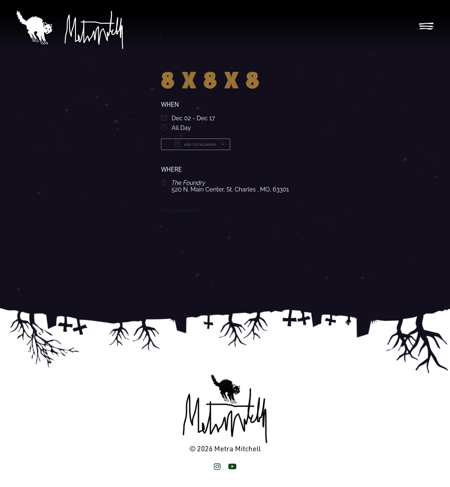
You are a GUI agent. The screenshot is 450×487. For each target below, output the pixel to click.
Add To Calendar (196, 144)
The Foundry (188, 182)
